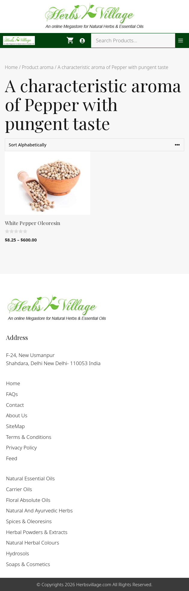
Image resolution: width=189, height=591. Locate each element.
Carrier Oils (19, 489)
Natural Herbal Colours (32, 542)
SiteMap (15, 426)
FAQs (12, 394)
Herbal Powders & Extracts (37, 532)
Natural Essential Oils (30, 478)
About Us (16, 415)
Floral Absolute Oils (28, 499)
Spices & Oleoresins (29, 521)
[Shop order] (94, 144)
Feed (11, 458)
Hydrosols (17, 553)
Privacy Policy (21, 447)
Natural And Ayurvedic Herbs (39, 510)
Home (11, 67)
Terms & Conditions (28, 437)
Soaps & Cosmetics (28, 564)
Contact (15, 404)
